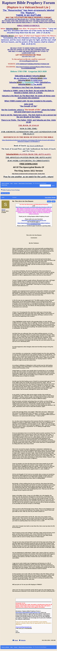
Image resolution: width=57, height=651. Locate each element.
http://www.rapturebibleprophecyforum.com (34, 220)
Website (23, 640)
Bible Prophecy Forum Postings (25, 183)
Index (11, 183)
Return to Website (5, 183)
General (15, 183)
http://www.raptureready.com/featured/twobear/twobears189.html (34, 207)
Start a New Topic (5, 193)
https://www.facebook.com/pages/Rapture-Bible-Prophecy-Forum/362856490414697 (34, 223)
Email (16, 640)
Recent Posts (4, 185)
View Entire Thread (50, 197)
